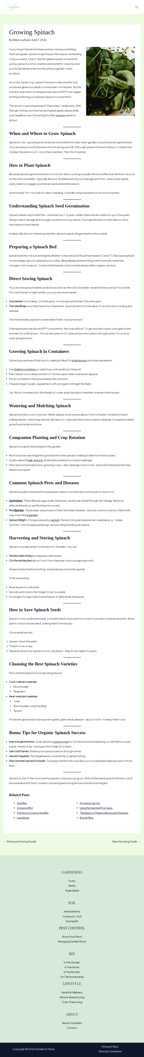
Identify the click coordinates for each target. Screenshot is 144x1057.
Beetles (19, 510)
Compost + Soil (72, 916)
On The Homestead (72, 976)
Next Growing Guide (126, 841)
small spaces (79, 360)
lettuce (38, 460)
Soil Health (72, 921)
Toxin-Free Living (72, 1002)
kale (30, 460)
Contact (72, 1027)
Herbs (72, 885)
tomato (60, 115)
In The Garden (72, 962)
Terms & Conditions (110, 1051)
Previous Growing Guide (20, 841)
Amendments (72, 911)
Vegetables (72, 890)
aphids (55, 520)
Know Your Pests (72, 936)
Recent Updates (72, 1023)
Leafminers (16, 500)
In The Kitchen (72, 972)
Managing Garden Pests (72, 941)
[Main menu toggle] (136, 7)
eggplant (32, 515)
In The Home (72, 967)
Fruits (72, 880)
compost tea (60, 741)
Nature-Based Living (72, 997)
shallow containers (25, 369)
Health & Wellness (72, 992)
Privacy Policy (110, 1046)
